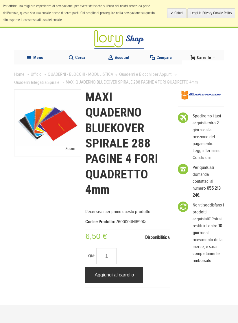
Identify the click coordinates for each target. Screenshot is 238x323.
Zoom (70, 167)
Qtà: (91, 274)
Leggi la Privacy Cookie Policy (211, 13)
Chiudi (178, 13)
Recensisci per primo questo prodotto (117, 229)
